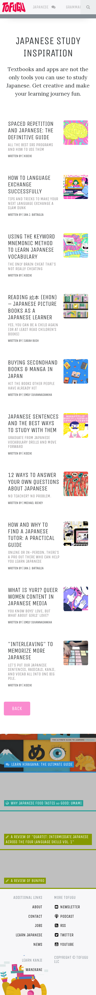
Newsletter (67, 906)
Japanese (44, 7)
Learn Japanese (29, 935)
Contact (35, 916)
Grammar (77, 7)
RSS (60, 925)
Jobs (38, 925)
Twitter (64, 935)
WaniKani (34, 969)
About (37, 906)
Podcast (64, 916)
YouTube (64, 944)
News (37, 944)
